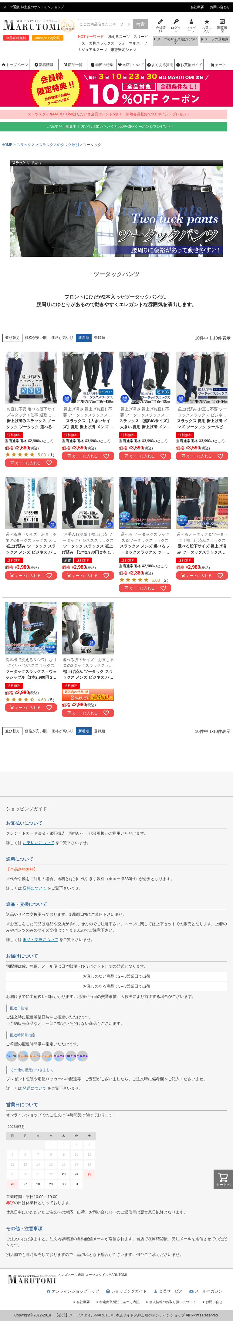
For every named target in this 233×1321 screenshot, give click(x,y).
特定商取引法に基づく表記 (118, 1302)
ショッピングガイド (126, 1291)
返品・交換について (40, 939)
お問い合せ (212, 1302)
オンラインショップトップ (72, 1291)
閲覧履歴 (222, 25)
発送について (34, 1088)
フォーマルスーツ (132, 43)
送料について (34, 888)
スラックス (26, 145)
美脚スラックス (101, 43)
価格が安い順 (36, 338)
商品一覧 (73, 64)
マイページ (191, 25)
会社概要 (197, 7)
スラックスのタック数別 (59, 145)
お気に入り (207, 25)
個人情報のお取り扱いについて (171, 1302)
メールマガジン (205, 1291)
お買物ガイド (189, 64)
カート (218, 64)
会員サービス (168, 1291)
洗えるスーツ (119, 37)
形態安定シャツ (123, 50)
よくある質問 (160, 64)
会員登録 (160, 25)
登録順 (99, 338)
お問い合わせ (220, 7)
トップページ (14, 64)
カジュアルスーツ (92, 50)
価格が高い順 (62, 338)
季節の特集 (101, 64)
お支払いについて (38, 842)
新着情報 (43, 64)
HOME (7, 145)
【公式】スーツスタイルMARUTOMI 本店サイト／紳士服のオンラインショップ (120, 1315)
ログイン (176, 25)
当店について (130, 64)
